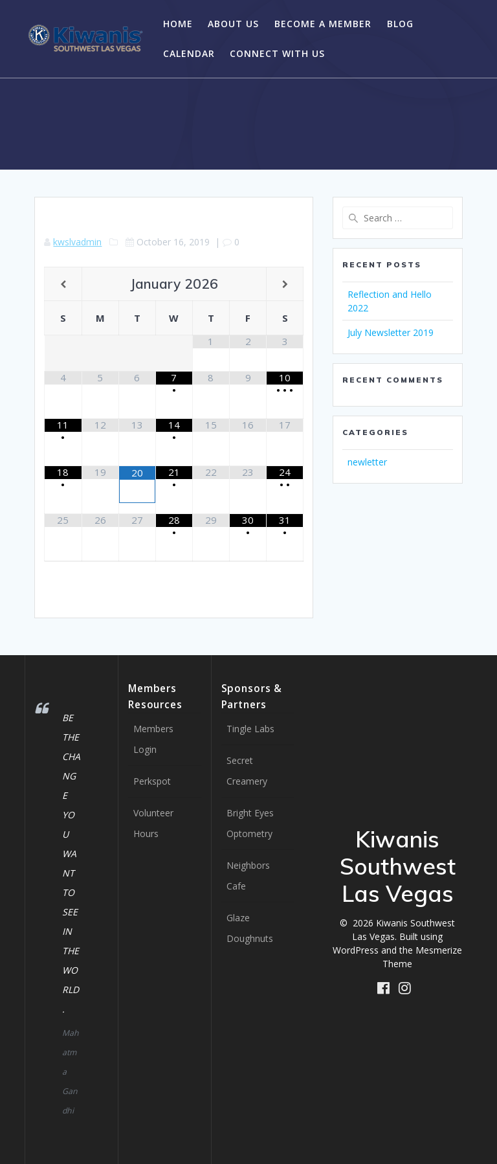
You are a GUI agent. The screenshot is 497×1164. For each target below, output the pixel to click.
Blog (400, 23)
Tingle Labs (250, 728)
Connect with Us (277, 53)
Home (178, 23)
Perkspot (152, 781)
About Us (233, 23)
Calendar (189, 53)
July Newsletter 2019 (391, 332)
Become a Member (322, 23)
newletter (367, 462)
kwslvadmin (77, 242)
